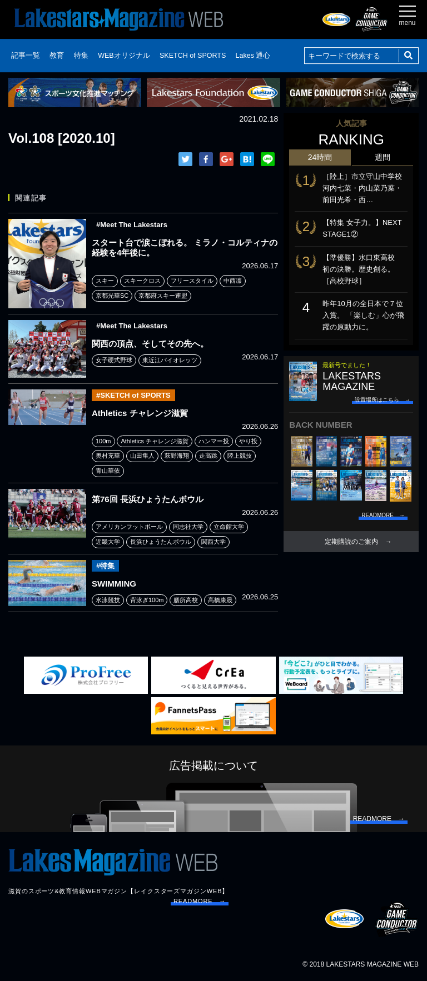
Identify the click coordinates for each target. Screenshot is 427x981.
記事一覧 (25, 55)
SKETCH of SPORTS (193, 55)
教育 (56, 55)
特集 (81, 55)
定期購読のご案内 (351, 541)
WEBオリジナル (124, 55)
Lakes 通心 (253, 55)
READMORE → (199, 901)
